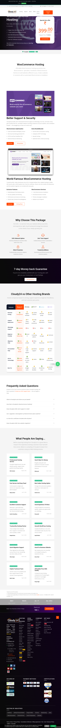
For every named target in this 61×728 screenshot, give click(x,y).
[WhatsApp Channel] (8, 665)
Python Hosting (30, 652)
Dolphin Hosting (30, 633)
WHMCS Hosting (20, 641)
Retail (50, 712)
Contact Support (48, 629)
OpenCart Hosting (29, 643)
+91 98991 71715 (23, 6)
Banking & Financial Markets (19, 712)
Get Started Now (45, 38)
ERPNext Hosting (30, 624)
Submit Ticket (47, 627)
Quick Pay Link (10, 661)
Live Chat (29, 6)
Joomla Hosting (30, 637)
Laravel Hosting (30, 638)
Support (26, 11)
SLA (42, 721)
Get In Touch (50, 6)
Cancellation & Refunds (26, 721)
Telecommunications (11, 715)
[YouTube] (8, 668)
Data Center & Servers (38, 628)
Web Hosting (21, 625)
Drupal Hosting (30, 635)
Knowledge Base (47, 625)
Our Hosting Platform (38, 625)
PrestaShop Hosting (29, 649)
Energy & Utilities (30, 712)
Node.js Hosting (30, 640)
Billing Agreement (37, 721)
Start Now (10, 143)
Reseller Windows (21, 656)
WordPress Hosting (21, 628)
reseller (38, 594)
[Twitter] (11, 665)
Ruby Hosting (30, 657)
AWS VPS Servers (21, 634)
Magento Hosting (29, 655)
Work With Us (38, 645)
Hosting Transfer (22, 660)
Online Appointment (48, 623)
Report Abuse (47, 632)
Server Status (38, 12)
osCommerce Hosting (30, 646)
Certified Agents (39, 638)
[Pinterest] (8, 671)
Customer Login (48, 12)
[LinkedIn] (14, 668)
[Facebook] (14, 665)
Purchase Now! (49, 608)
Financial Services (21, 715)
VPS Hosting (21, 652)
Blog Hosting (21, 646)
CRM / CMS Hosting (21, 644)
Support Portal (10, 643)
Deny (47, 726)
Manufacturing (44, 712)
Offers (34, 11)
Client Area (9, 659)
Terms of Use (10, 721)
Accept (53, 726)
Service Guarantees (38, 631)
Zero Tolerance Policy (49, 721)
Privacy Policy (17, 721)
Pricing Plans (20, 143)
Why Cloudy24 (38, 622)
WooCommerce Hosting (30, 628)
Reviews (37, 636)
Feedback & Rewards (38, 634)
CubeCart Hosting (29, 631)
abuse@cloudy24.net (11, 657)
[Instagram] (11, 668)
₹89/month (9, 634)
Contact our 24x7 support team (22, 391)
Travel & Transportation (31, 715)
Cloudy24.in (38, 643)
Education (39, 715)
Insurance (37, 712)
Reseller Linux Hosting (21, 637)
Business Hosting (21, 631)
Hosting (21, 11)
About (30, 11)
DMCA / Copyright (11, 723)
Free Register (43, 6)
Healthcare (9, 712)
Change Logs (38, 641)
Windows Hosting (22, 649)
